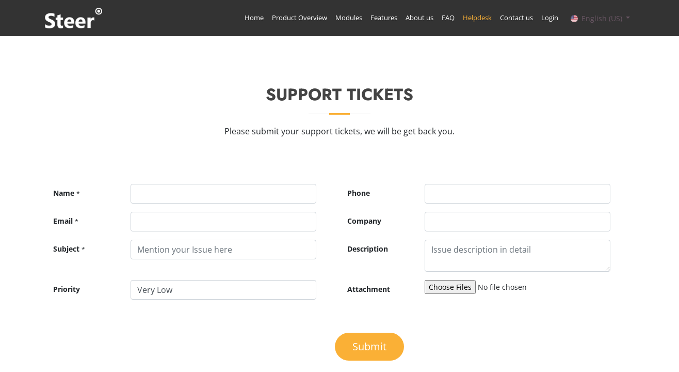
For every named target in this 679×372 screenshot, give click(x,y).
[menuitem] (253, 18)
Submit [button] (369, 346)
